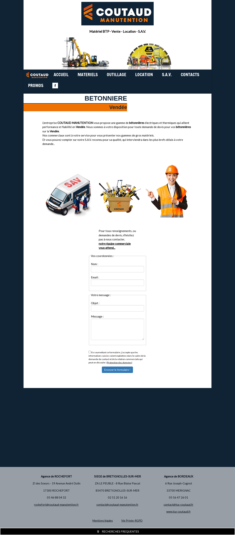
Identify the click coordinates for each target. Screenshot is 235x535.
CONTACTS (190, 75)
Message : (97, 316)
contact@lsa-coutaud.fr (178, 504)
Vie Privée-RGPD (132, 520)
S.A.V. (167, 75)
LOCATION (144, 75)
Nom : (94, 264)
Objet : (95, 303)
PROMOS (35, 86)
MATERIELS (88, 75)
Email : (95, 277)
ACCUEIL (61, 75)
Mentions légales (102, 520)
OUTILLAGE (116, 75)
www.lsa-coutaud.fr (178, 511)
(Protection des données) (119, 362)
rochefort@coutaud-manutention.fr (56, 504)
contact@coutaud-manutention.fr (117, 504)
